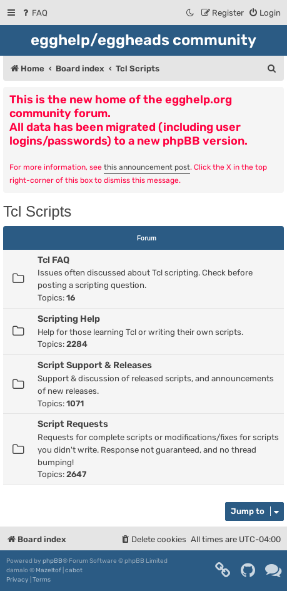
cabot (74, 570)
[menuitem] (34, 13)
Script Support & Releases (95, 365)
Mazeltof (48, 570)
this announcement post (147, 167)
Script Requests (73, 423)
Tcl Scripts (37, 211)
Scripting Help (69, 318)
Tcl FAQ (53, 259)
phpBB (53, 561)
